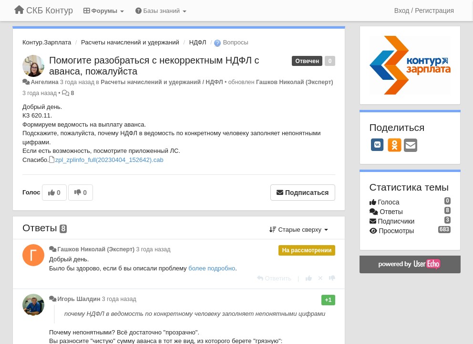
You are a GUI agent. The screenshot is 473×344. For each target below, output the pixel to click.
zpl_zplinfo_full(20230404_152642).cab (109, 159)
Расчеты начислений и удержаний (130, 42)
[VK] (378, 145)
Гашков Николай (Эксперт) (294, 82)
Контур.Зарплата (46, 42)
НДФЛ (197, 42)
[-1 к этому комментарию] (332, 278)
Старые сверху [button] (298, 229)
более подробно (211, 268)
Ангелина (44, 82)
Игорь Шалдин (78, 299)
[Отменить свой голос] (320, 278)
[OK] (394, 145)
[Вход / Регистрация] (424, 10)
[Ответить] (274, 278)
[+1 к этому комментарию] (309, 278)
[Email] (410, 146)
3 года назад (153, 249)
